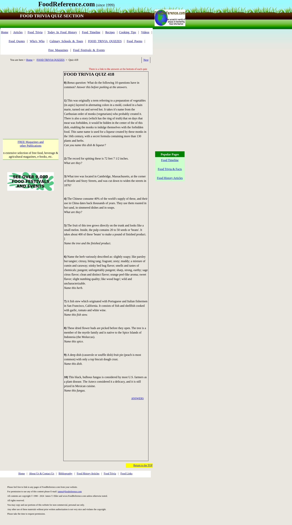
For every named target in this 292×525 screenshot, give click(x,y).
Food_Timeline (91, 32)
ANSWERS (137, 398)
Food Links (126, 473)
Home (4, 32)
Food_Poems (134, 41)
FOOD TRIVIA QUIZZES (51, 60)
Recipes (110, 32)
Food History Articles (88, 473)
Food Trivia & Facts (170, 169)
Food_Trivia (35, 32)
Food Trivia (110, 473)
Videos (145, 32)
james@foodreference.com (70, 491)
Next (145, 60)
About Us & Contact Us (41, 473)
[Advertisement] (31, 97)
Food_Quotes (17, 41)
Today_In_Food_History (62, 32)
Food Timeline (170, 160)
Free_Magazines (58, 50)
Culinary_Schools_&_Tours (66, 41)
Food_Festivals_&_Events (89, 50)
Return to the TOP (143, 465)
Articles (18, 32)
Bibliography (65, 473)
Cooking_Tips (127, 32)
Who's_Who (37, 41)
